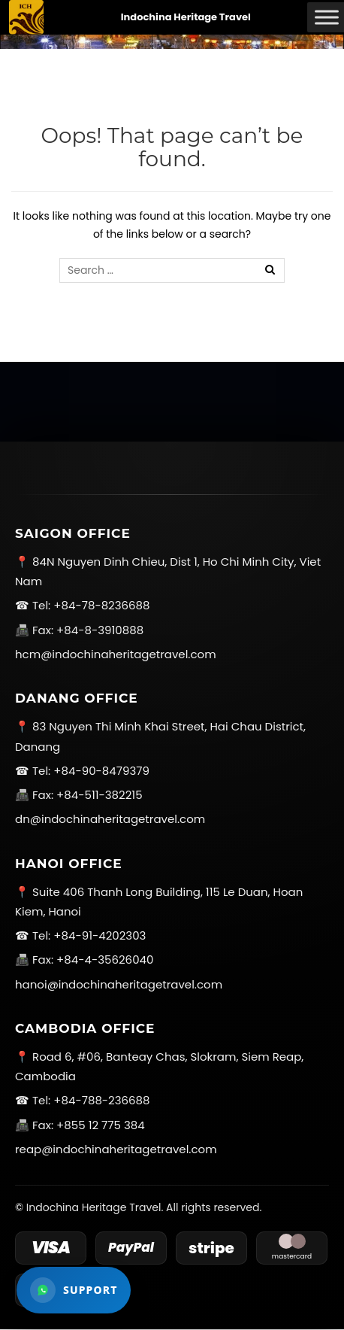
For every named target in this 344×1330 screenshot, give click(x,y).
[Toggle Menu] (327, 17)
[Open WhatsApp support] (74, 1290)
